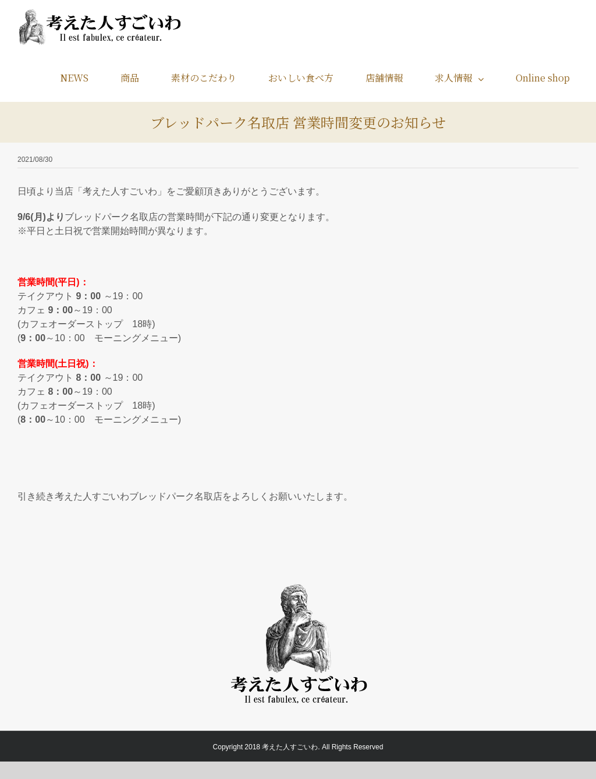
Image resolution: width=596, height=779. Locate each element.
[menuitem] (81, 78)
